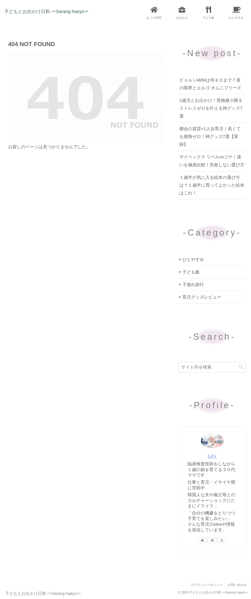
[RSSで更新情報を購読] (221, 540)
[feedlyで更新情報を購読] (212, 540)
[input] (212, 367)
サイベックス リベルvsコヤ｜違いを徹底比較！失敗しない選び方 (211, 160)
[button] (241, 367)
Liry (212, 456)
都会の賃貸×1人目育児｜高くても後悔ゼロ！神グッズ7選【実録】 (210, 136)
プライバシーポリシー (207, 585)
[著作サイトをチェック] (202, 540)
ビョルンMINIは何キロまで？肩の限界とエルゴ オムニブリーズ (210, 84)
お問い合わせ (237, 585)
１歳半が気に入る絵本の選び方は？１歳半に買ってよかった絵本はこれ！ (211, 185)
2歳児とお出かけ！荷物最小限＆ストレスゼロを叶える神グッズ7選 (211, 108)
